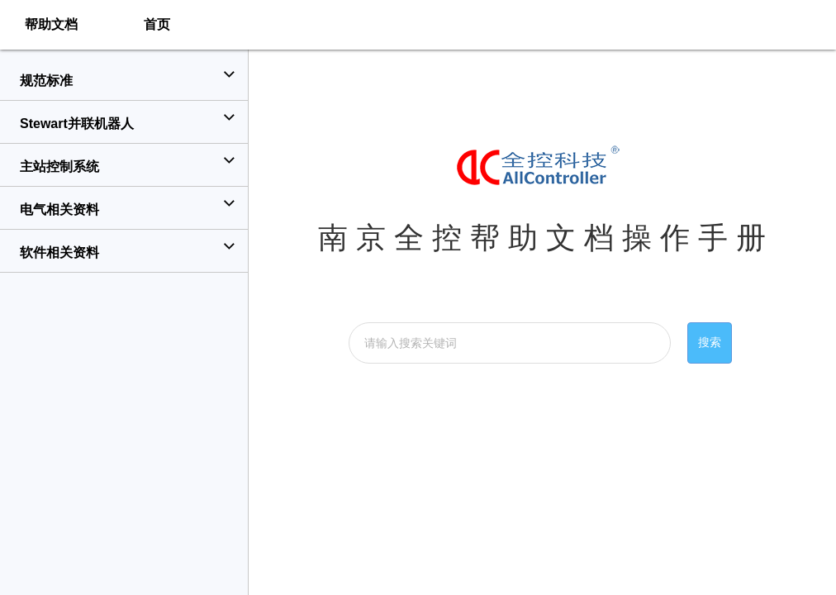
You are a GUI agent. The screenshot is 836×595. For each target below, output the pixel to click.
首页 (157, 24)
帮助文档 (51, 24)
